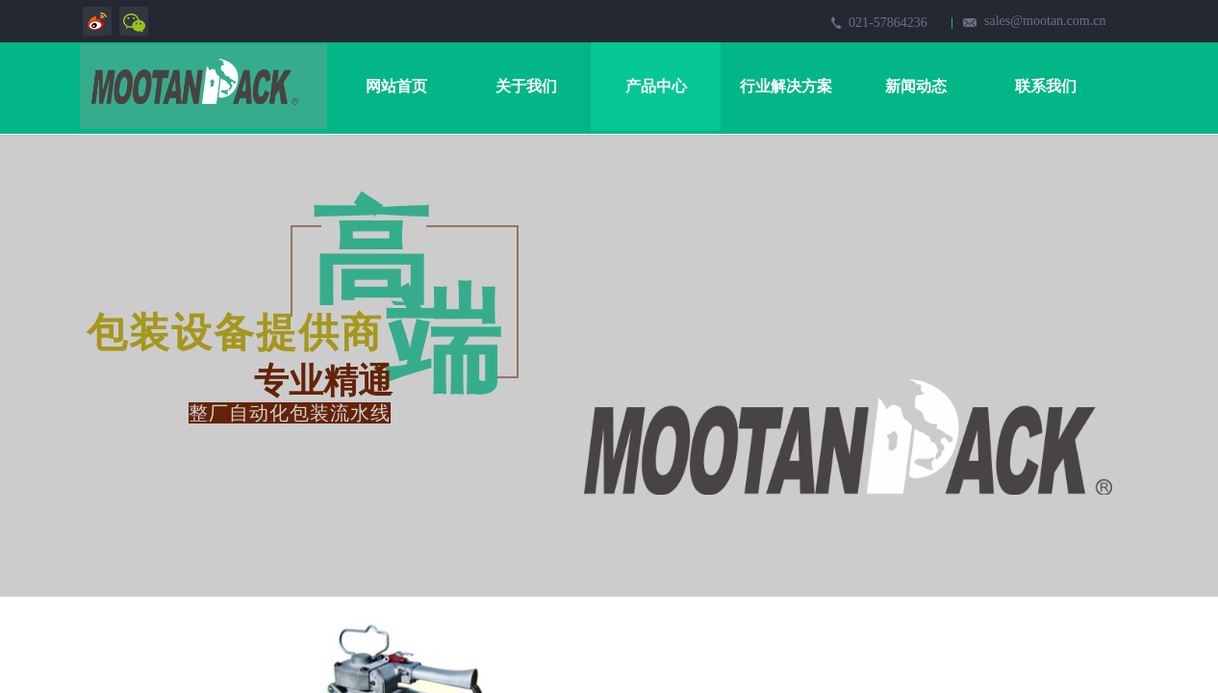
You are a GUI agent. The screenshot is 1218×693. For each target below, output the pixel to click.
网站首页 (396, 86)
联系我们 (1046, 86)
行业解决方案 (786, 86)
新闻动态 (916, 86)
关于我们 (526, 86)
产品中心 (656, 86)
